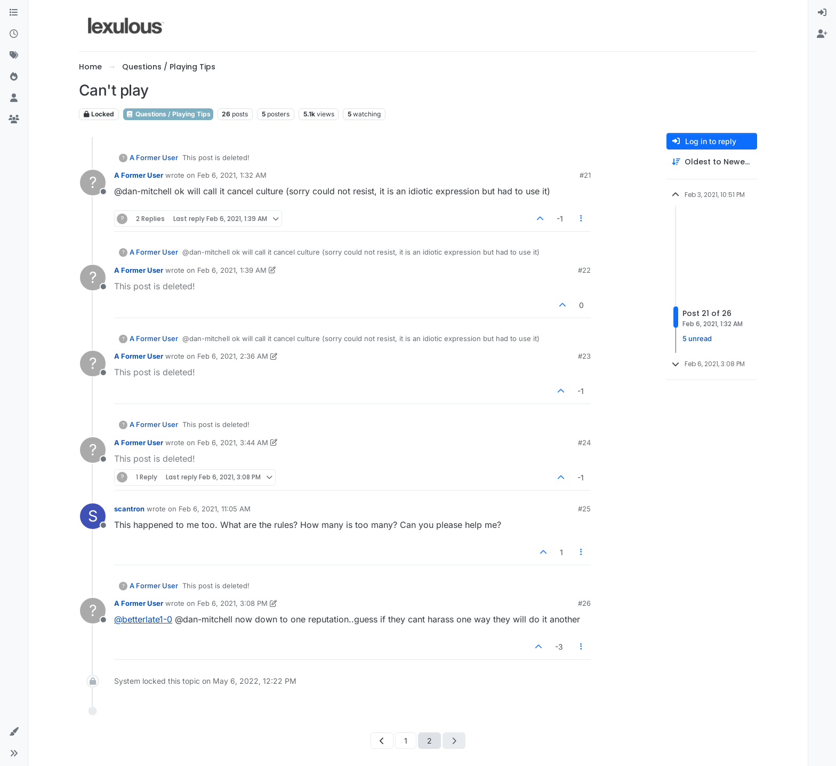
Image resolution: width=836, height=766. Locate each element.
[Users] (13, 98)
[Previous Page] (382, 740)
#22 (584, 270)
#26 (584, 603)
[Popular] (13, 76)
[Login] (822, 12)
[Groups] (13, 119)
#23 (584, 356)
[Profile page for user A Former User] (93, 182)
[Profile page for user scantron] (93, 516)
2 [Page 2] (429, 740)
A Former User (154, 157)
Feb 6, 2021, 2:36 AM (232, 356)
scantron (129, 508)
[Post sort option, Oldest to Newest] (711, 162)
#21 (585, 175)
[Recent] (13, 34)
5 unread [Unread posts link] (697, 338)
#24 (584, 442)
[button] (13, 731)
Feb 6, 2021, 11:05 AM (215, 508)
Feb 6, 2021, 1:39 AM (232, 270)
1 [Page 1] (405, 740)
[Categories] (13, 12)
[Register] (822, 34)
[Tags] (13, 55)
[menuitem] (822, 12)
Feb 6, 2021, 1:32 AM (232, 175)
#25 (584, 508)
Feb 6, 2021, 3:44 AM (232, 442)
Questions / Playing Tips (168, 114)
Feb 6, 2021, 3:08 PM (232, 603)
